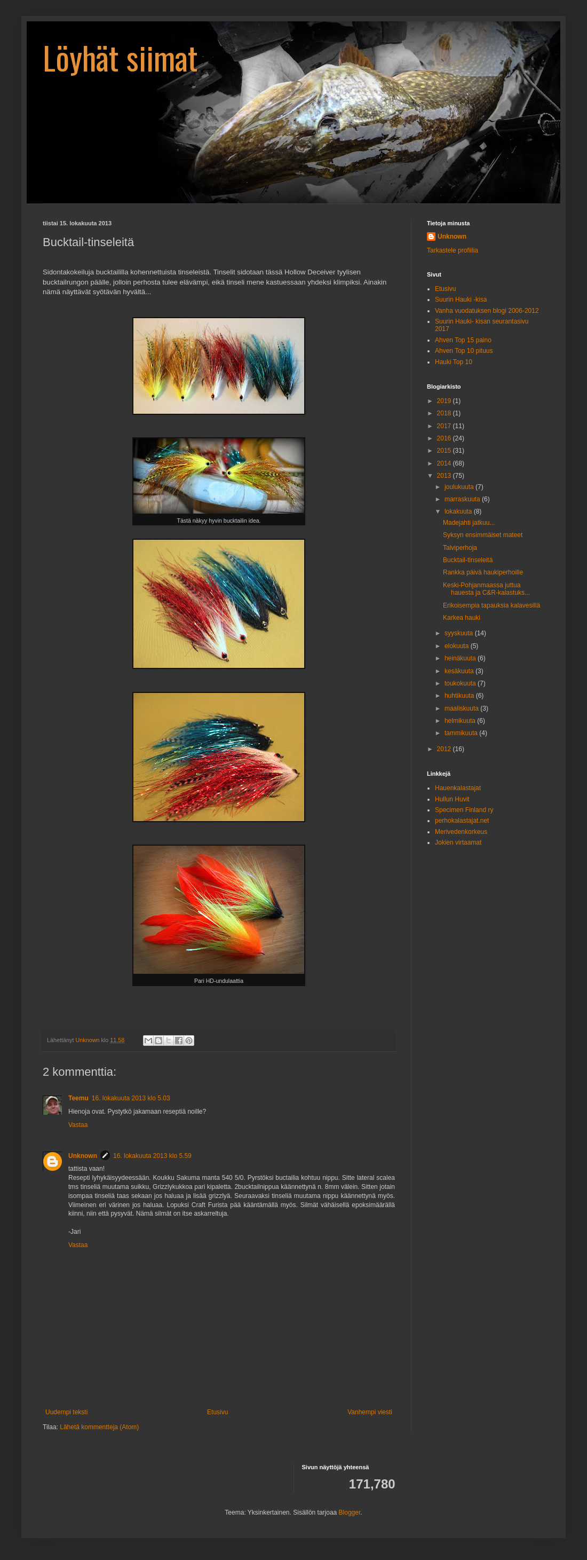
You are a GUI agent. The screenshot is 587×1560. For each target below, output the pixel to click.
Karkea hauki (461, 617)
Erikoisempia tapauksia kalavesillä (491, 605)
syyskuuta (460, 633)
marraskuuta (463, 499)
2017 (445, 426)
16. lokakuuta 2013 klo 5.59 (152, 1156)
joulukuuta (460, 487)
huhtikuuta (460, 695)
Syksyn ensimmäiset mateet (482, 535)
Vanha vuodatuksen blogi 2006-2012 (487, 310)
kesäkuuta (460, 671)
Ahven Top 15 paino (463, 340)
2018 (445, 413)
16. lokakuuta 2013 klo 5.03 (131, 1098)
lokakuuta (459, 511)
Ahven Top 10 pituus (464, 350)
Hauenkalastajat (458, 788)
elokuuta (458, 646)
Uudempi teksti (66, 1412)
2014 (445, 463)
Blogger (350, 1512)
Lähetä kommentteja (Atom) (99, 1427)
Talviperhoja (460, 547)
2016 (445, 438)
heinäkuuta (461, 658)
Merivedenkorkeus (461, 832)
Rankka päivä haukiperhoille (483, 572)
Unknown (82, 1156)
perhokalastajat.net (462, 820)
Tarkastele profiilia (452, 250)
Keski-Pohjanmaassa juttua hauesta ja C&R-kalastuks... (486, 588)
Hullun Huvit (452, 799)
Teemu (78, 1098)
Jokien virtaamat (458, 842)
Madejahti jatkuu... (469, 522)
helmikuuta (461, 720)
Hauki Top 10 (453, 362)
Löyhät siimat (120, 57)
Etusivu (217, 1412)
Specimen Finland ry (464, 810)
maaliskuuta (462, 708)
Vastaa (78, 1125)
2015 (445, 450)
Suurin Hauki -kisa (461, 299)
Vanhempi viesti (369, 1412)
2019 (445, 401)
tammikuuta (462, 733)
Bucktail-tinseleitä (468, 560)
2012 (445, 749)
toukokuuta (461, 683)
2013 (445, 475)
